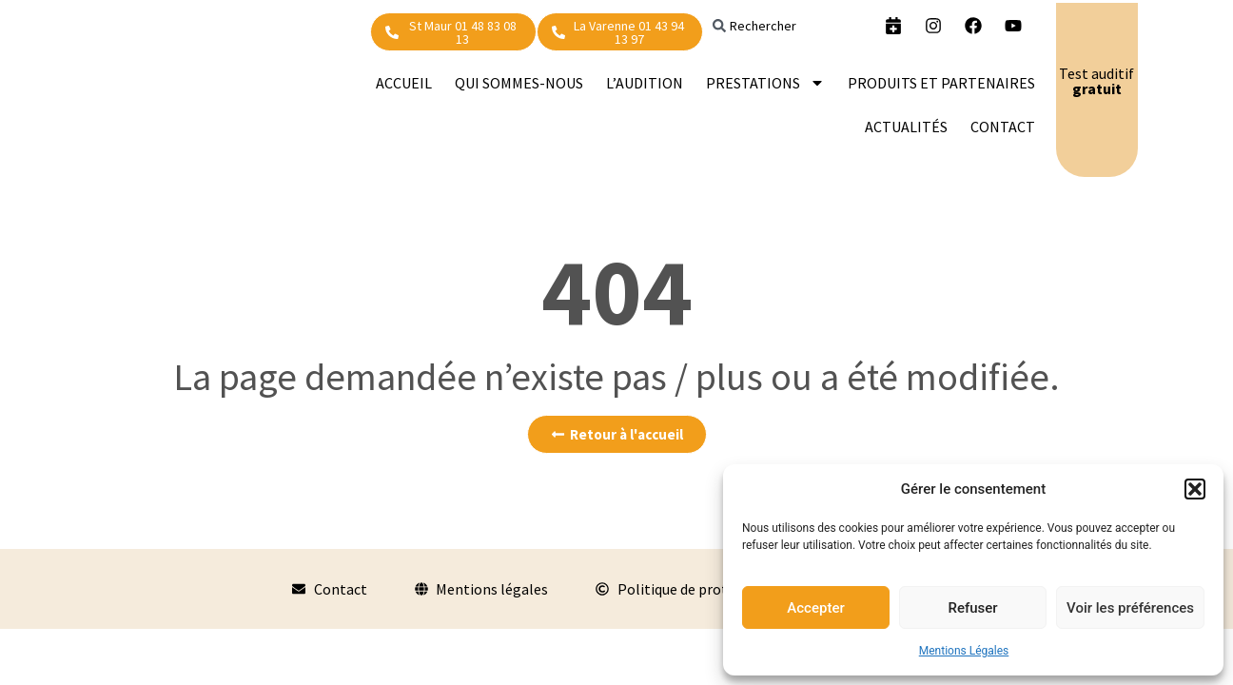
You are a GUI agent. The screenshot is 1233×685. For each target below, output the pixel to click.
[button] (1194, 489)
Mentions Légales (964, 650)
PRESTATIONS (765, 83)
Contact (1002, 126)
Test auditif (1096, 81)
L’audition (644, 82)
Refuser (972, 607)
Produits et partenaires (941, 82)
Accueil (404, 82)
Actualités (906, 126)
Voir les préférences (1130, 607)
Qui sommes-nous (519, 82)
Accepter (815, 607)
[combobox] (786, 25)
